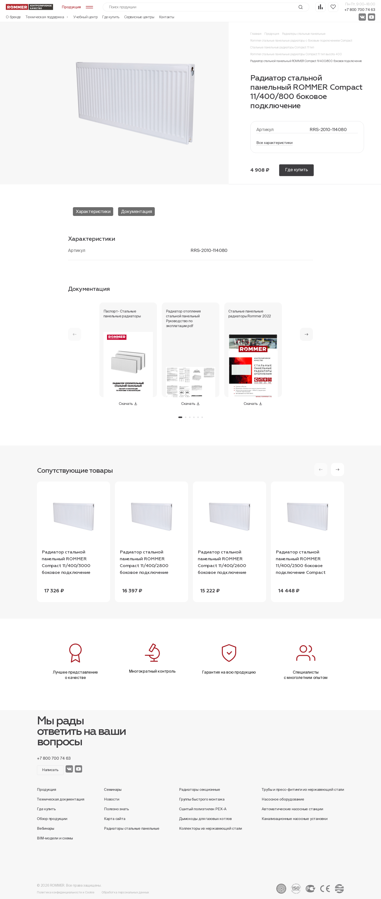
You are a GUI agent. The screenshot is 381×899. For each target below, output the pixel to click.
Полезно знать (116, 809)
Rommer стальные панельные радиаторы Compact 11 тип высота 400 (296, 54)
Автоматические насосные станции (292, 809)
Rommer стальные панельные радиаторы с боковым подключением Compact (301, 40)
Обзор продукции (52, 819)
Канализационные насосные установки (294, 819)
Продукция (271, 33)
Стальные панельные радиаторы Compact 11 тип (282, 47)
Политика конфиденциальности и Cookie (65, 892)
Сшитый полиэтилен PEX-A (202, 809)
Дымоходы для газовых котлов (205, 819)
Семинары (112, 789)
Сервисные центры (139, 17)
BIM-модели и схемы (55, 838)
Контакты (166, 17)
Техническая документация (60, 799)
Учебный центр (85, 17)
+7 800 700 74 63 (359, 10)
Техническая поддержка (47, 17)
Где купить (110, 17)
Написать (50, 770)
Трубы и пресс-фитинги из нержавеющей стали (303, 789)
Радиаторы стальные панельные (303, 33)
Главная (255, 33)
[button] (306, 334)
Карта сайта (114, 819)
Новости (111, 799)
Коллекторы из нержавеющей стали (210, 828)
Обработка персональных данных (125, 892)
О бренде (13, 17)
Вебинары (45, 828)
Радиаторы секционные (199, 789)
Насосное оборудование (283, 799)
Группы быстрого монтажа (202, 799)
